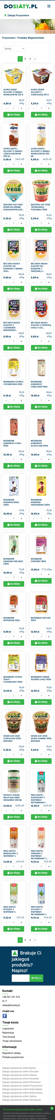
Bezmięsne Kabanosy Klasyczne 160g (39, 443)
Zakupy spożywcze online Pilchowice (21, 1082)
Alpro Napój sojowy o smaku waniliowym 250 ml (40, 152)
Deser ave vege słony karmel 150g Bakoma (41, 738)
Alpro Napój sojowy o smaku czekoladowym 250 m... (12, 152)
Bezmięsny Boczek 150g (41, 619)
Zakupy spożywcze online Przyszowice (22, 1085)
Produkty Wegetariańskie (31, 37)
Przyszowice (9, 37)
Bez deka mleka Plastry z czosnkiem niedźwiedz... (11, 326)
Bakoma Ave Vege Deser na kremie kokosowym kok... (13, 207)
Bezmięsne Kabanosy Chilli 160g (12, 443)
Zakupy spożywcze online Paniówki (20, 1078)
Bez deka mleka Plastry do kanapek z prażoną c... (39, 267)
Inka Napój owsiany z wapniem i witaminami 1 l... (39, 854)
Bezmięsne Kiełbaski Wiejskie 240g (13, 561)
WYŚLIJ (36, 978)
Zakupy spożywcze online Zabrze (19, 1096)
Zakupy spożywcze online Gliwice (19, 1075)
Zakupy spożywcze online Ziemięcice (21, 1099)
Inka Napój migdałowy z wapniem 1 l (10, 853)
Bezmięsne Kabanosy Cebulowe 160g (39, 384)
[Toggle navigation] (49, 6)
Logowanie (8, 1028)
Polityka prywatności (13, 1057)
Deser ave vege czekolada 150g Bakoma (12, 738)
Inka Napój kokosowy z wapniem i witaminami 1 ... (39, 799)
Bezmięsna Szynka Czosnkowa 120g (13, 383)
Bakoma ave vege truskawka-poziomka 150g (40, 207)
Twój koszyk (8, 1036)
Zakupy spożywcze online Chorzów (20, 1071)
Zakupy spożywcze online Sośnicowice (22, 1092)
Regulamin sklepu (11, 1053)
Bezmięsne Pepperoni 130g (11, 619)
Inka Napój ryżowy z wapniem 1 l (9, 909)
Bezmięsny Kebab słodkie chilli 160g (41, 678)
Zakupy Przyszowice (17, 15)
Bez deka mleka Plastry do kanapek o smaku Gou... (13, 267)
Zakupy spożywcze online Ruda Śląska (22, 1089)
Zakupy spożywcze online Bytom (19, 1068)
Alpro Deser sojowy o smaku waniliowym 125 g (13, 92)
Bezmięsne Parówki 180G (38, 560)
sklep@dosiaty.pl (11, 1005)
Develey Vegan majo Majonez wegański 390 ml (12, 797)
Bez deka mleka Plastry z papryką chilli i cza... (41, 325)
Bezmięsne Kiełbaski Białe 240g (11, 502)
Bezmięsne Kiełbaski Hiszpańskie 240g (40, 502)
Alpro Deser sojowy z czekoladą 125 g (40, 92)
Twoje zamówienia (12, 1041)
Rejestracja (8, 1032)
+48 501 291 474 (11, 997)
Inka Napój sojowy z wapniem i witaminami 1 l (39, 910)
